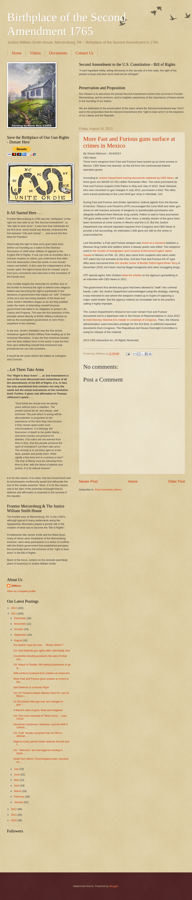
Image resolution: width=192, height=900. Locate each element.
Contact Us (84, 53)
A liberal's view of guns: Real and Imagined (37, 710)
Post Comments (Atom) (108, 489)
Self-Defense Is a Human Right (31, 687)
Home (17, 53)
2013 (14, 613)
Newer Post (88, 481)
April (17, 785)
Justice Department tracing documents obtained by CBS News (136, 177)
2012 (14, 809)
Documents (58, 53)
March (18, 791)
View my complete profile (21, 591)
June (17, 774)
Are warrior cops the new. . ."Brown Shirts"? (38, 644)
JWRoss (16, 585)
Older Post (176, 481)
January (19, 802)
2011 (14, 814)
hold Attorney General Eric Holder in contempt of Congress (121, 319)
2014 (14, 607)
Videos (35, 53)
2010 (14, 820)
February (19, 796)
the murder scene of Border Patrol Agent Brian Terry (145, 263)
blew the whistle (131, 275)
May (17, 779)
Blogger (113, 886)
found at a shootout (153, 242)
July (16, 768)
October (19, 629)
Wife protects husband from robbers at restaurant (41, 673)
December (20, 618)
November (20, 623)
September (20, 634)
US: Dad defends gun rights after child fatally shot (41, 650)
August (18, 640)
